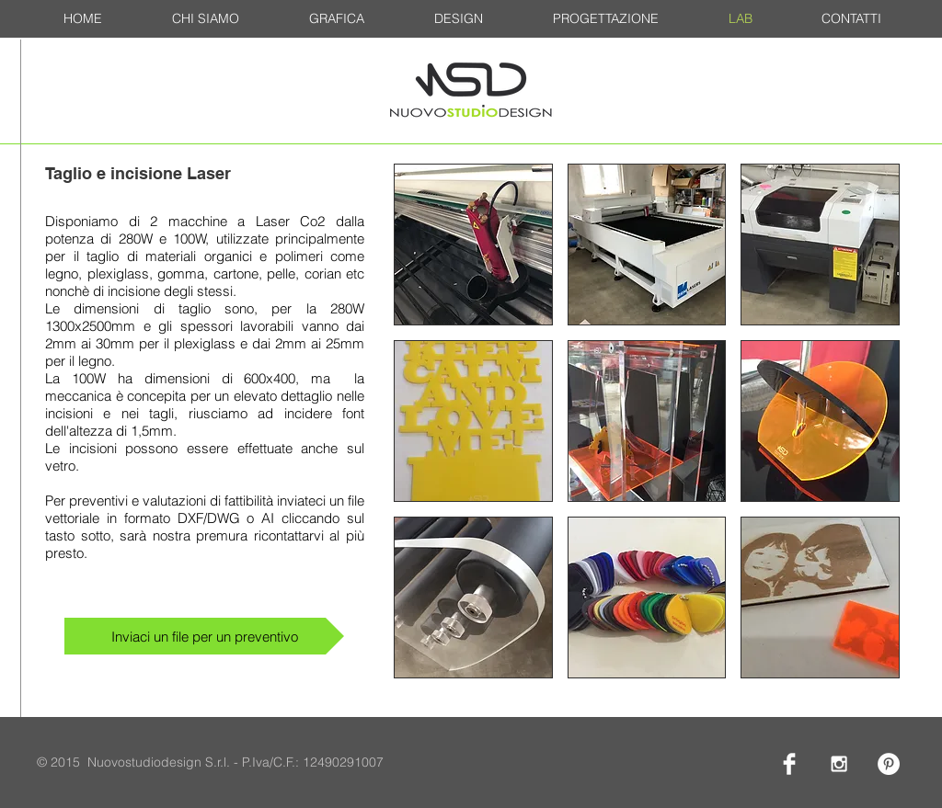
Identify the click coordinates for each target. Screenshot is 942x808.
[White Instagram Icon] (839, 764)
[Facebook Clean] (789, 764)
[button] (473, 244)
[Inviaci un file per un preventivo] (204, 636)
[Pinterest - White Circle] (889, 764)
